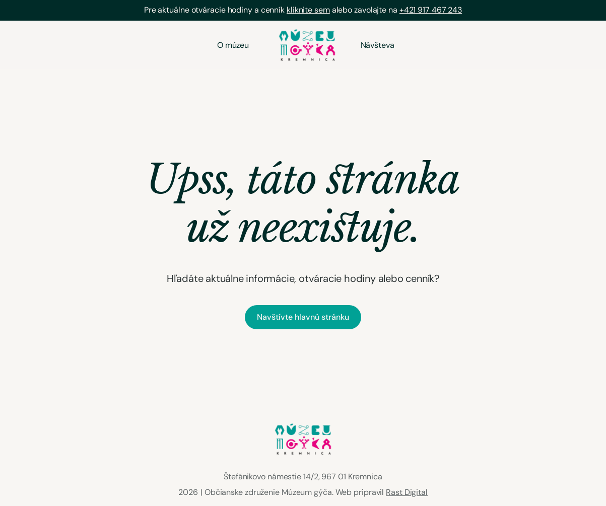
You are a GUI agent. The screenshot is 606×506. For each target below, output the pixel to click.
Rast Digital (407, 492)
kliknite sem (308, 10)
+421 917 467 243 (430, 10)
